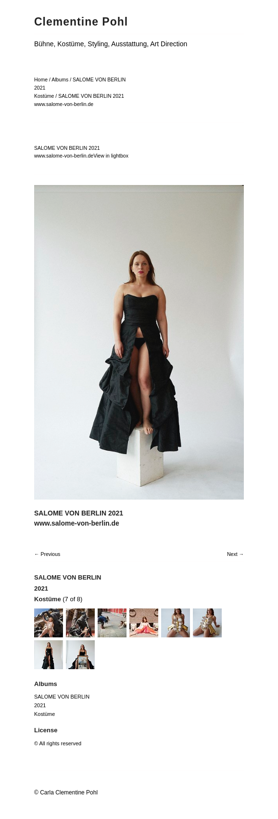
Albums (59, 79)
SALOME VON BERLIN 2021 (91, 96)
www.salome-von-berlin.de (63, 104)
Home (41, 79)
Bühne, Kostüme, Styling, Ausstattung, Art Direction (110, 44)
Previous (50, 554)
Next (232, 554)
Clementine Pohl (81, 21)
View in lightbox (110, 156)
